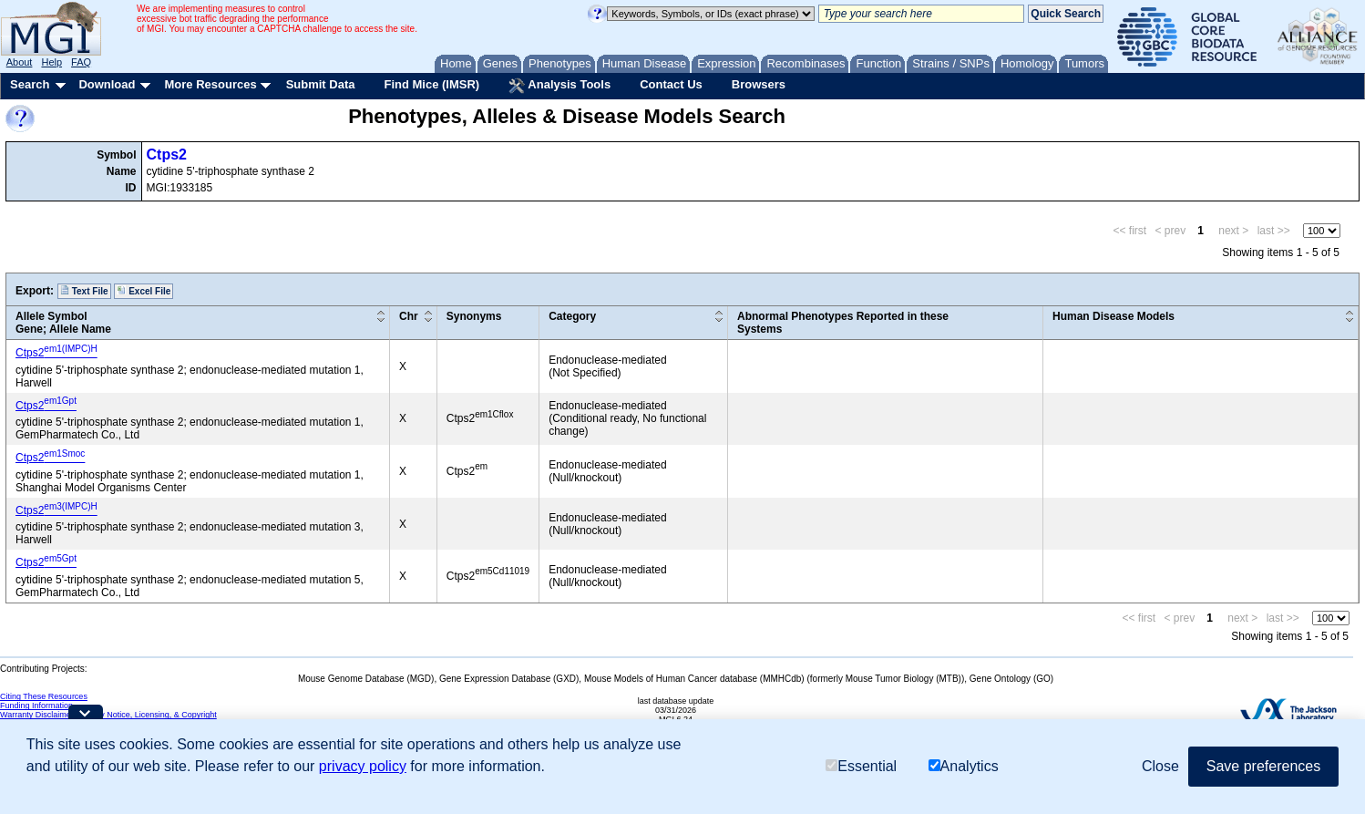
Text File (84, 290)
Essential (861, 766)
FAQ (81, 62)
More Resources (210, 84)
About (19, 62)
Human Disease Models (1113, 316)
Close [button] (1160, 766)
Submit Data (320, 84)
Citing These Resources (43, 696)
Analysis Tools (559, 85)
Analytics (964, 766)
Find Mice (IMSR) (431, 84)
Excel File (143, 290)
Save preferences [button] (1263, 766)
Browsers (758, 84)
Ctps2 (167, 154)
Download (106, 84)
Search (29, 84)
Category (572, 316)
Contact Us (671, 84)
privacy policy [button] (362, 766)
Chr (408, 316)
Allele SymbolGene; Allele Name (63, 322)
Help (51, 62)
